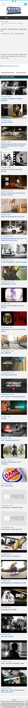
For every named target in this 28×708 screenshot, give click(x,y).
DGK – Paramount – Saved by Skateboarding (13, 396)
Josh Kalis (16, 66)
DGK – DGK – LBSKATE (7, 636)
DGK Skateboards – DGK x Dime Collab (11, 529)
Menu (14, 18)
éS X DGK (3, 418)
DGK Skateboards (8, 66)
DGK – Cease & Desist (7, 485)
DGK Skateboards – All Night (9, 609)
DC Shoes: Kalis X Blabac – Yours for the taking (14, 262)
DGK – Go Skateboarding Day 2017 (10, 440)
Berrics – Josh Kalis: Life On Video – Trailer (12, 663)
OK (20, 706)
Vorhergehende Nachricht (7, 72)
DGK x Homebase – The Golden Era (10, 556)
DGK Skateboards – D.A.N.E (8, 284)
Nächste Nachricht (21, 72)
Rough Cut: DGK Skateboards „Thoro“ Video (12, 216)
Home (2, 21)
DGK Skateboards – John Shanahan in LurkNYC (13, 583)
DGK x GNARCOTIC (6, 353)
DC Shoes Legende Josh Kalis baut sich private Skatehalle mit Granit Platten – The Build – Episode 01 (13, 145)
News (6, 21)
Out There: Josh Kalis (7, 122)
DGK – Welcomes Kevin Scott (9, 374)
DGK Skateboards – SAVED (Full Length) (12, 507)
